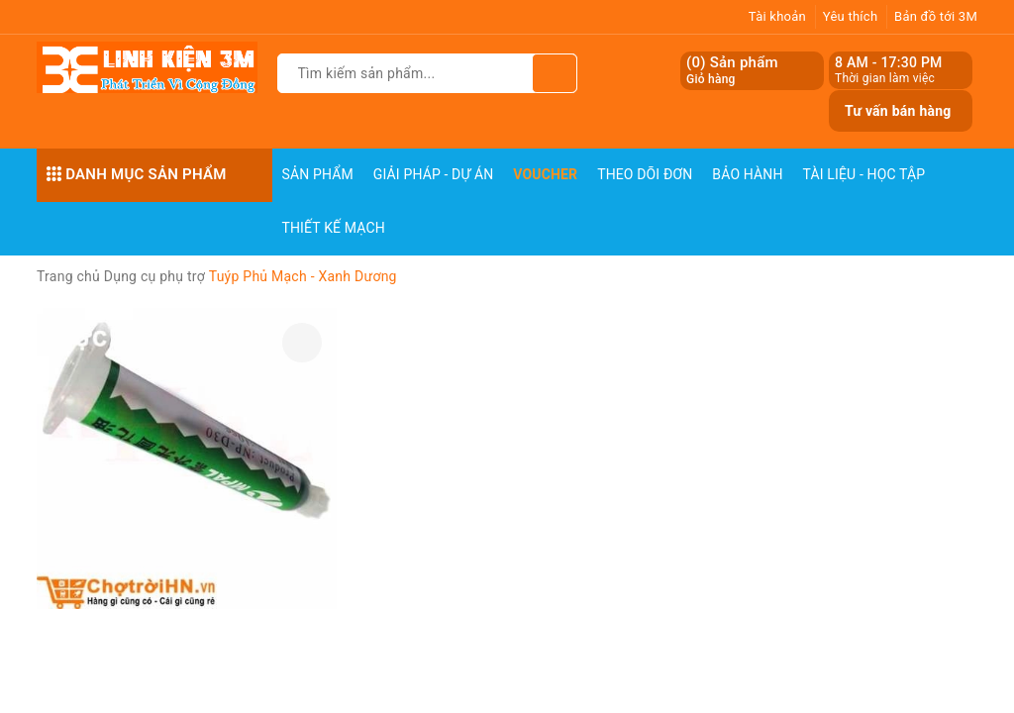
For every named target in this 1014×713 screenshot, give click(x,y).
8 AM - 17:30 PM (889, 62)
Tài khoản (777, 16)
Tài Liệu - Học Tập (864, 174)
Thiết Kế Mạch (333, 228)
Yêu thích (850, 16)
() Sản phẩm (732, 70)
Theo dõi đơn (644, 174)
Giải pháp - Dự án (433, 174)
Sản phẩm (318, 174)
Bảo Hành (747, 174)
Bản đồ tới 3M (935, 16)
